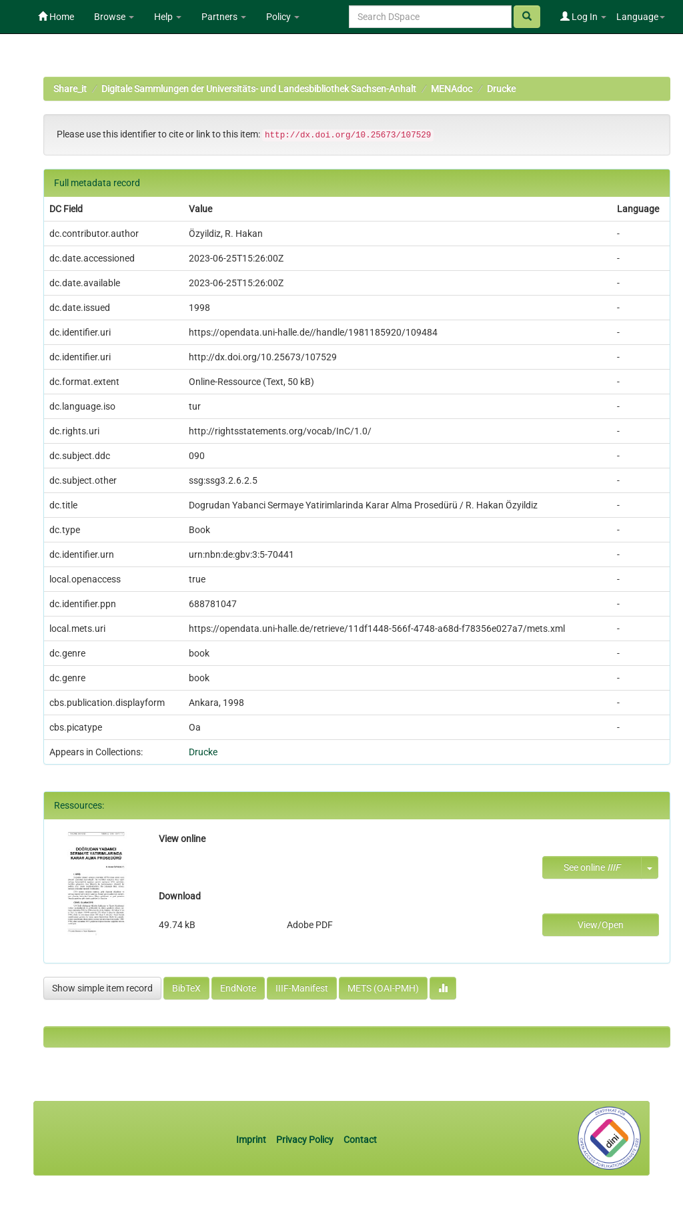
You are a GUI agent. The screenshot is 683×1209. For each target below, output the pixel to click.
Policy (282, 16)
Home (56, 16)
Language (640, 16)
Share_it (70, 88)
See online (592, 867)
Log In (583, 16)
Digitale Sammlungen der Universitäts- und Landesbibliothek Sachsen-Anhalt (258, 88)
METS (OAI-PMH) (383, 988)
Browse (114, 16)
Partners (223, 16)
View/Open (601, 924)
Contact (360, 1139)
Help (167, 16)
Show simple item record (102, 988)
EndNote (238, 988)
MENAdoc (451, 88)
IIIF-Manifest (301, 988)
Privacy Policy (304, 1139)
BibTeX (186, 988)
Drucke (501, 88)
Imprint (252, 1139)
